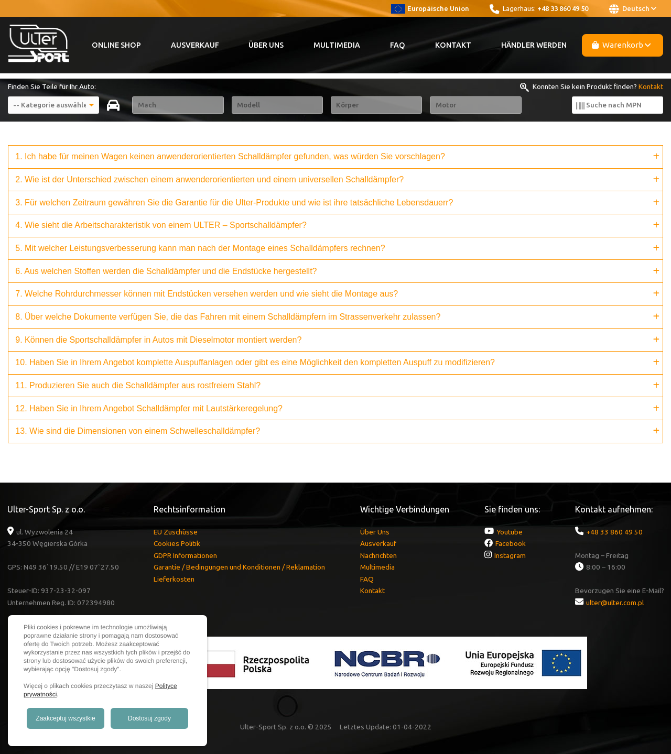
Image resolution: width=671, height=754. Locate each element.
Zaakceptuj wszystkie (65, 718)
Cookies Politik (177, 543)
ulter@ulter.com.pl (615, 602)
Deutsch (632, 9)
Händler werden (534, 45)
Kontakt (453, 45)
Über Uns (266, 45)
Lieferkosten (174, 579)
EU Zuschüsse (176, 532)
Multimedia (336, 45)
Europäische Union (430, 8)
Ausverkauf (195, 45)
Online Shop (116, 45)
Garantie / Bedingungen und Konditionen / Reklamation (239, 567)
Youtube (509, 532)
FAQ (397, 45)
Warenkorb (621, 44)
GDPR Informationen (185, 555)
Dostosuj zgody (149, 718)
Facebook (510, 543)
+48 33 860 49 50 (562, 8)
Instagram (510, 555)
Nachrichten (378, 555)
